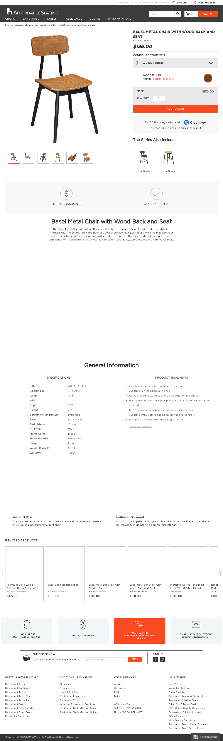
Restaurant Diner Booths (19, 712)
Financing (148, 2)
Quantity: (142, 98)
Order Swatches (177, 692)
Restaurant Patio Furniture (20, 708)
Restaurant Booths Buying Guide (78, 708)
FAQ (116, 692)
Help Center (160, 2)
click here (140, 638)
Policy (117, 696)
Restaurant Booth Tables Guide (186, 728)
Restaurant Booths (15, 704)
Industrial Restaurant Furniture (78, 704)
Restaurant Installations (73, 696)
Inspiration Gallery (179, 688)
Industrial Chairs (42, 25)
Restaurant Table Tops (17, 700)
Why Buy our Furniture (182, 720)
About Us (123, 2)
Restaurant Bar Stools (17, 688)
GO (134, 659)
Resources (65, 688)
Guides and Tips (69, 700)
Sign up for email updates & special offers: (56, 659)
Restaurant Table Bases (18, 696)
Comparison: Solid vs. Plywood (185, 712)
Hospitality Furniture (17, 716)
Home (8, 25)
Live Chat (180, 3)
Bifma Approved (177, 716)
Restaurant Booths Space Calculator (189, 724)
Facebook (155, 659)
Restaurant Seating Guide (183, 700)
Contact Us (135, 2)
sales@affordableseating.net (196, 637)
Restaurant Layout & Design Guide (188, 696)
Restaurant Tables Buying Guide (78, 712)
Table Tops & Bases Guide (183, 704)
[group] (144, 161)
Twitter (162, 659)
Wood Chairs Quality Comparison (187, 708)
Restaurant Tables (15, 692)
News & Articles (68, 692)
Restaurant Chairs (22, 25)
